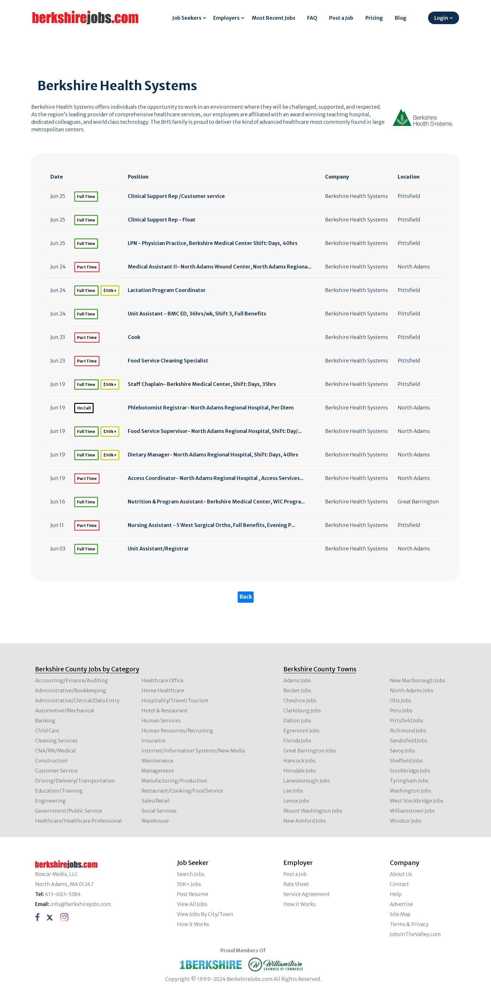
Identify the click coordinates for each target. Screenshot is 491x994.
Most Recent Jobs (273, 18)
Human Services (161, 720)
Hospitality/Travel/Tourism (175, 700)
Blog (400, 18)
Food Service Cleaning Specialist (168, 360)
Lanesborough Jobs (306, 781)
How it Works (193, 924)
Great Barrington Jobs (309, 750)
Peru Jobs (401, 710)
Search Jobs (190, 874)
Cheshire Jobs (300, 700)
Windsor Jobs (405, 821)
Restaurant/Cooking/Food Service (182, 791)
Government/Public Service (68, 811)
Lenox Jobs (296, 801)
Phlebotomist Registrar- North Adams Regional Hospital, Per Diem (211, 407)
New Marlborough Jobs (417, 680)
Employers (226, 18)
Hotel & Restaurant (165, 710)
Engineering (50, 801)
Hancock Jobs (299, 760)
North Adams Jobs (411, 690)
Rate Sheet (296, 884)
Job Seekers (186, 18)
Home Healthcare (163, 690)
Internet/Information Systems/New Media (193, 750)
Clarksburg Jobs (302, 710)
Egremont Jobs (301, 730)
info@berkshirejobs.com (80, 904)
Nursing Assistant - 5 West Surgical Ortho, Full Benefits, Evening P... (211, 525)
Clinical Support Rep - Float (161, 219)
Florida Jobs (297, 740)
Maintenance (157, 760)
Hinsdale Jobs (299, 771)
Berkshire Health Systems (356, 196)
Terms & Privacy (409, 924)
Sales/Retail (156, 801)
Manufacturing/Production (174, 781)
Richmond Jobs (408, 730)
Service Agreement (306, 894)
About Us (401, 874)
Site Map (400, 914)
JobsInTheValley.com (415, 934)
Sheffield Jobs (406, 760)
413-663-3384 (63, 894)
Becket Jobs (297, 690)
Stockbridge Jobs (410, 771)
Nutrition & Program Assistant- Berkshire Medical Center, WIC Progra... (216, 501)
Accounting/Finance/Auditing (71, 680)
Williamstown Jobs (412, 811)
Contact (399, 884)
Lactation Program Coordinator (167, 290)
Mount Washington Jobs (312, 811)
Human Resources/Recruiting (177, 730)
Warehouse (155, 821)
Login (441, 18)
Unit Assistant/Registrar (158, 548)
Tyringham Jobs (409, 781)
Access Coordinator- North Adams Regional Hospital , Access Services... (215, 478)
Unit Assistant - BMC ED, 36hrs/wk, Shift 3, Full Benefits (197, 313)
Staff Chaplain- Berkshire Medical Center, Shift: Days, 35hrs (202, 384)
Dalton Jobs (297, 720)
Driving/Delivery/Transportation (75, 781)
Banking (45, 720)
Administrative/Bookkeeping (70, 690)
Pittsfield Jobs (406, 720)
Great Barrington (418, 501)
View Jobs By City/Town (205, 914)
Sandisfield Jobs (408, 740)
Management (158, 771)
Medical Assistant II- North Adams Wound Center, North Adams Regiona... (219, 266)
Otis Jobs (400, 700)
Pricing (374, 18)
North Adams (414, 266)
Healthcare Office (162, 680)
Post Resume (192, 894)
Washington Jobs (410, 791)
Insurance (154, 740)
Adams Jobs (297, 680)
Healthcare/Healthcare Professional (78, 821)
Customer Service (56, 771)
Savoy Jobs (402, 750)
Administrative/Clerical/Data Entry (77, 700)
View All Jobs (192, 904)
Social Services (159, 811)
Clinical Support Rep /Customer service (176, 196)
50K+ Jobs (189, 884)
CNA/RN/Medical (55, 750)
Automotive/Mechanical (64, 710)
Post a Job (341, 18)
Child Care (47, 730)
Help (395, 894)
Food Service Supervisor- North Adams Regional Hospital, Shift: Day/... (215, 431)
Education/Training (59, 791)
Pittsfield (409, 196)
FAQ (312, 18)
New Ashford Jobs (304, 821)
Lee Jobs (293, 791)
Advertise (401, 904)
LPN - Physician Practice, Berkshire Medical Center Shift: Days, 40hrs (212, 243)
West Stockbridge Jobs (416, 801)
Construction (51, 760)
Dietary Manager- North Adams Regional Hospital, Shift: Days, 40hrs (213, 454)
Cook (134, 337)
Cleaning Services (56, 740)
